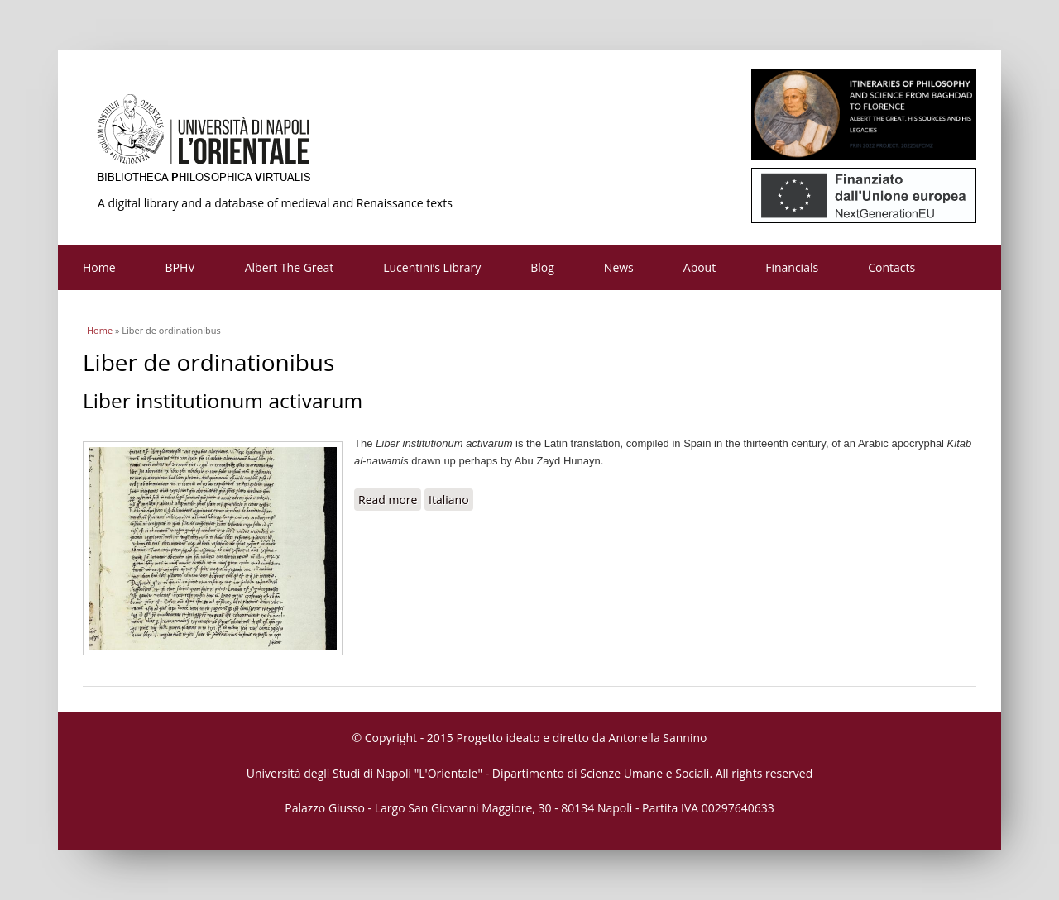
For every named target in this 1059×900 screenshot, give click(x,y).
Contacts (891, 267)
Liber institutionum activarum (222, 400)
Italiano (449, 499)
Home (99, 267)
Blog (542, 267)
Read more (389, 499)
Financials (791, 267)
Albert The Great (289, 267)
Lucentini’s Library (432, 267)
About (699, 267)
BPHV (180, 267)
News (619, 267)
